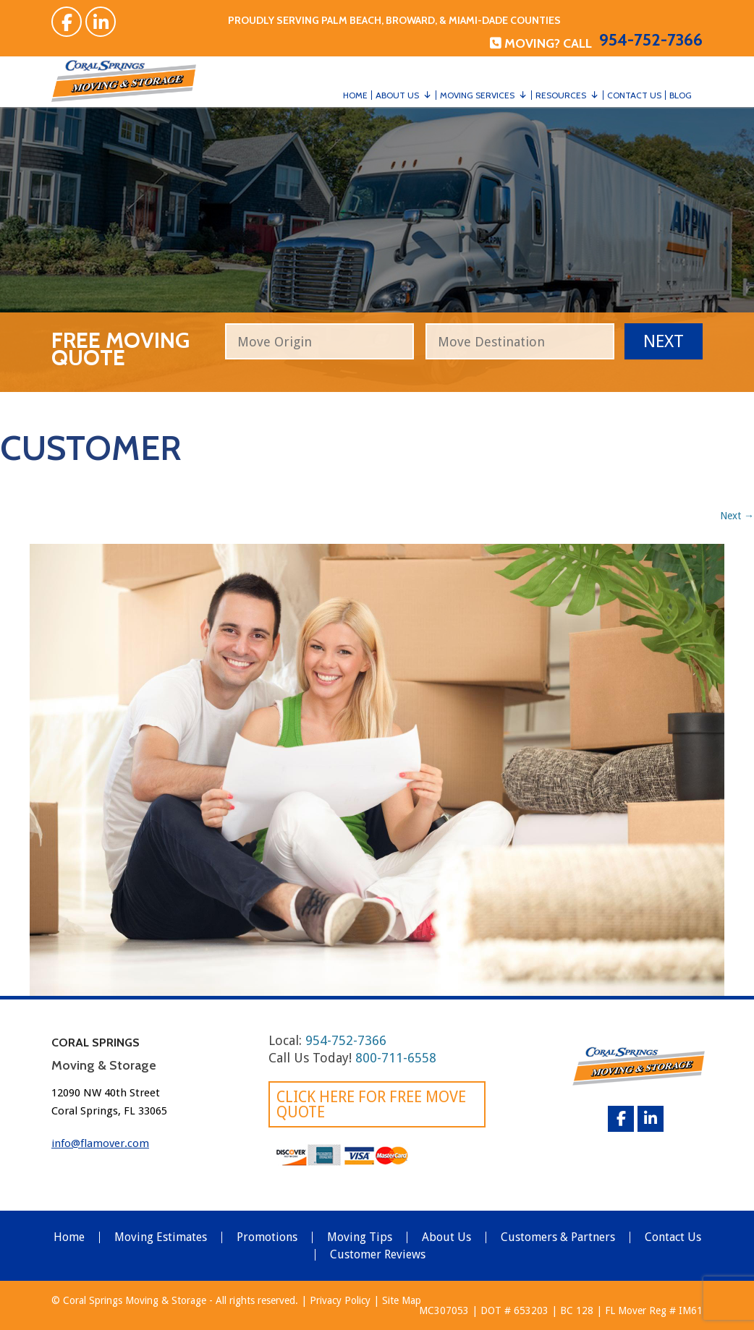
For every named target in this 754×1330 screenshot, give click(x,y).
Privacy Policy (340, 1300)
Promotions (267, 1237)
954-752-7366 (651, 40)
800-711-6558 (395, 1057)
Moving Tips (359, 1237)
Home (355, 95)
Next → (737, 515)
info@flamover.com (100, 1143)
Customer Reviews (377, 1255)
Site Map (401, 1300)
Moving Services (477, 95)
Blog (680, 95)
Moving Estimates (160, 1237)
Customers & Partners (558, 1237)
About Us (397, 95)
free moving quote (120, 347)
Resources (560, 95)
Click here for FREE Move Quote (371, 1104)
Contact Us (634, 95)
